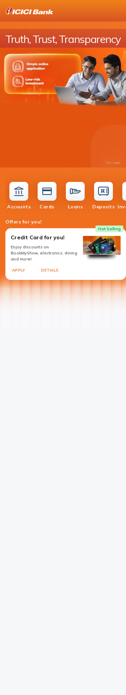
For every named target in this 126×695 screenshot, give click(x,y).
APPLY (18, 269)
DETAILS (49, 269)
